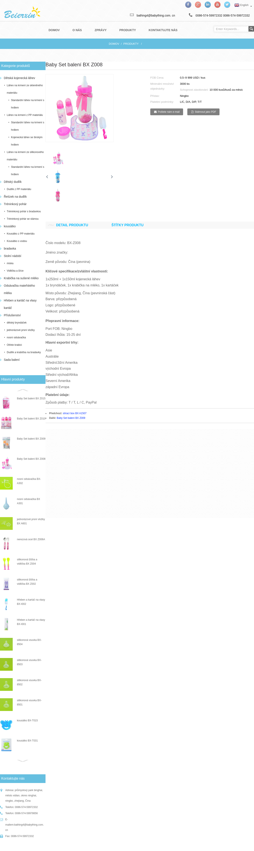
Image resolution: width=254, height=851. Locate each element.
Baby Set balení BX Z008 (31, 458)
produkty (131, 43)
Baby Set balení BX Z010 (31, 418)
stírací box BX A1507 (75, 413)
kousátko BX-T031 (27, 740)
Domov (114, 43)
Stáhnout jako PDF (205, 111)
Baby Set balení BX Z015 (31, 398)
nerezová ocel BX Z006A (31, 539)
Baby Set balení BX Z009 (31, 438)
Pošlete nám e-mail (169, 111)
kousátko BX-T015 (27, 720)
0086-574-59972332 (236, 15)
